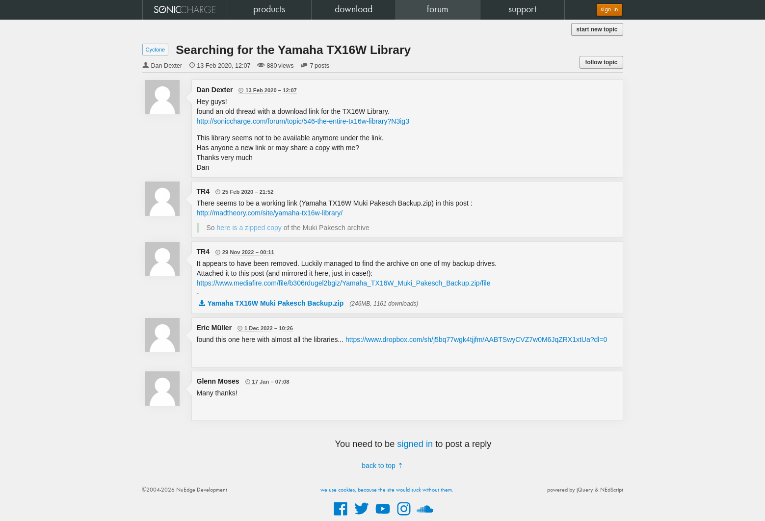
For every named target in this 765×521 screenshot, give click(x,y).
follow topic (601, 62)
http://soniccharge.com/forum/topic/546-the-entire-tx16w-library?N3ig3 (303, 121)
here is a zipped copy (249, 228)
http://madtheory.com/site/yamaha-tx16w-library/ (270, 213)
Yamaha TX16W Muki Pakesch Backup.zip (276, 303)
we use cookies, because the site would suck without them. (386, 490)
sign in (609, 9)
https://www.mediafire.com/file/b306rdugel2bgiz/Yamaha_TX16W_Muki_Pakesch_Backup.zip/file (344, 283)
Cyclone (155, 49)
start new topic (597, 29)
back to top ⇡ (382, 465)
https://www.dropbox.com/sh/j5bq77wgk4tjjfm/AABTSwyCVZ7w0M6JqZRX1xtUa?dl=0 (476, 339)
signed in (415, 444)
